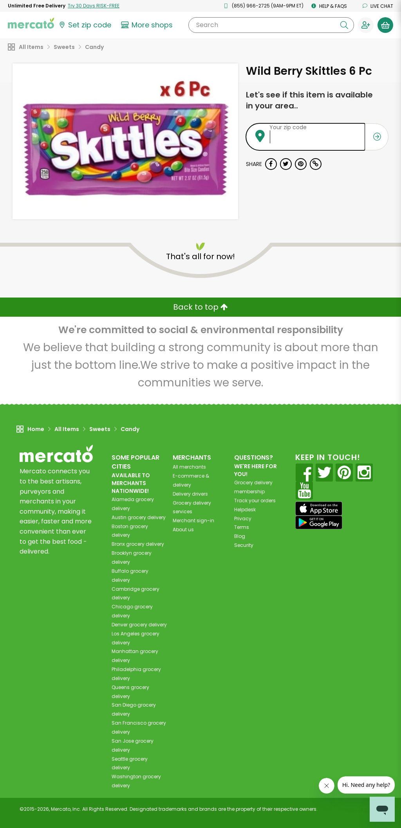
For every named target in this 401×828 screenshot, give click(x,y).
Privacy (242, 518)
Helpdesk (245, 509)
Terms (241, 527)
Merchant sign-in (193, 520)
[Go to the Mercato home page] (31, 23)
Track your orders (255, 500)
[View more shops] (148, 25)
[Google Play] (318, 522)
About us (183, 529)
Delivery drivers (190, 494)
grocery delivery (139, 517)
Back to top (200, 306)
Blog (239, 536)
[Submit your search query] (344, 25)
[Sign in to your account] (366, 25)
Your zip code (288, 127)
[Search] (271, 25)
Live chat (378, 6)
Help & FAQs (329, 6)
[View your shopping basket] (385, 25)
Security (243, 545)
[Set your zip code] (84, 25)
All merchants (189, 467)
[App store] (318, 508)
